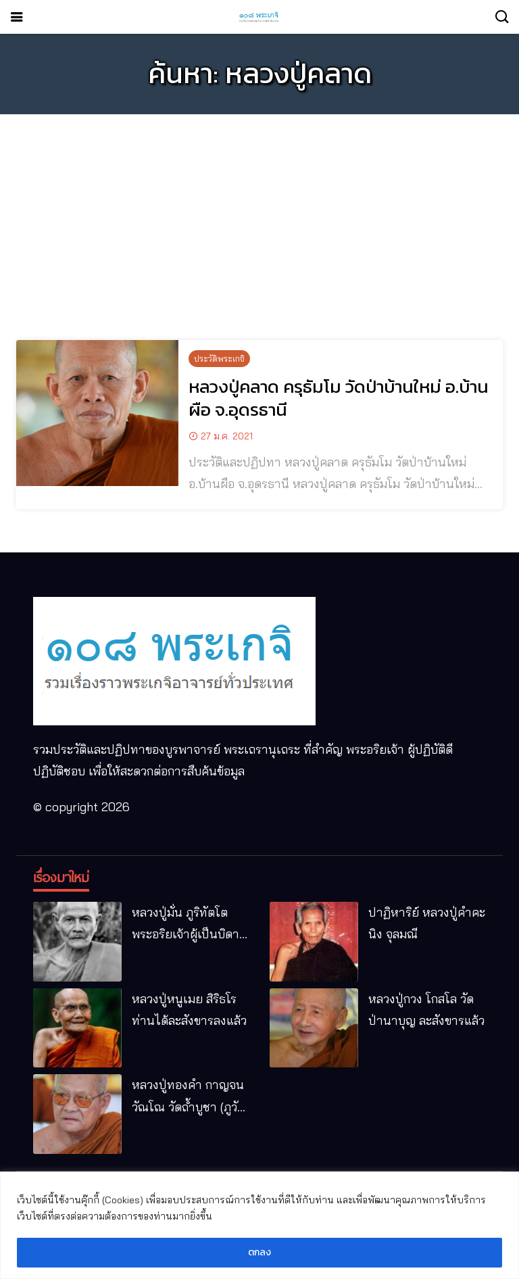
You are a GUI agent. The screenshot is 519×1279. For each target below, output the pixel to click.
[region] (259, 1225)
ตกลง (259, 1252)
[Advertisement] (259, 219)
